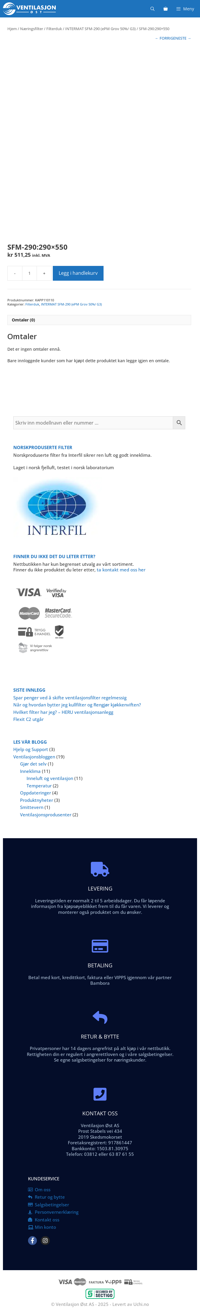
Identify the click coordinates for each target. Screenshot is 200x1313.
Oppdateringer (35, 793)
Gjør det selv (33, 764)
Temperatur (39, 786)
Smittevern (31, 807)
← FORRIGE (165, 38)
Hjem (12, 28)
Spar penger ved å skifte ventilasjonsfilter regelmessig (70, 698)
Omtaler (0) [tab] (23, 320)
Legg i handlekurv (78, 273)
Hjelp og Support (30, 749)
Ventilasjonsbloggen (34, 757)
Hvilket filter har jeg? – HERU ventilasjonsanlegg (63, 712)
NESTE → (183, 38)
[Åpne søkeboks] (152, 8)
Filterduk (54, 28)
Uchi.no (141, 1304)
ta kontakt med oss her (121, 570)
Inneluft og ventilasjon (50, 778)
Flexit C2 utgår (28, 719)
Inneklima (30, 771)
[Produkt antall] (29, 273)
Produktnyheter (36, 800)
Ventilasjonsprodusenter (45, 815)
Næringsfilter (31, 28)
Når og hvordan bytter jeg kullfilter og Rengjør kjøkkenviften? (77, 705)
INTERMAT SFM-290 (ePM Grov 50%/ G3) (100, 28)
